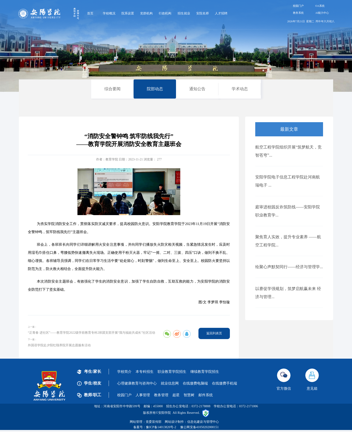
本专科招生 (145, 372)
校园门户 (298, 5)
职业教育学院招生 (172, 372)
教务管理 (161, 395)
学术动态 (240, 89)
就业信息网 (170, 383)
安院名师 (202, 13)
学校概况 (109, 13)
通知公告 (197, 89)
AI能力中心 (322, 12)
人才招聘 (221, 13)
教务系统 (298, 12)
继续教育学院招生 (204, 372)
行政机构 (165, 13)
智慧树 (189, 395)
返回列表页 (214, 333)
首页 (90, 13)
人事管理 (143, 395)
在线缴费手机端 (224, 383)
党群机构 (146, 13)
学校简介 (124, 372)
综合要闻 (112, 89)
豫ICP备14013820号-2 (161, 427)
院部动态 (155, 89)
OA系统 (320, 5)
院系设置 (127, 13)
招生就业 (184, 13)
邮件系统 (205, 395)
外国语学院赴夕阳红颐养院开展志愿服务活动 (59, 345)
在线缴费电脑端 (195, 383)
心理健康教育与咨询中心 (137, 383)
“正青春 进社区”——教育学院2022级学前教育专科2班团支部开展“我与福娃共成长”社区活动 (91, 332)
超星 (176, 395)
